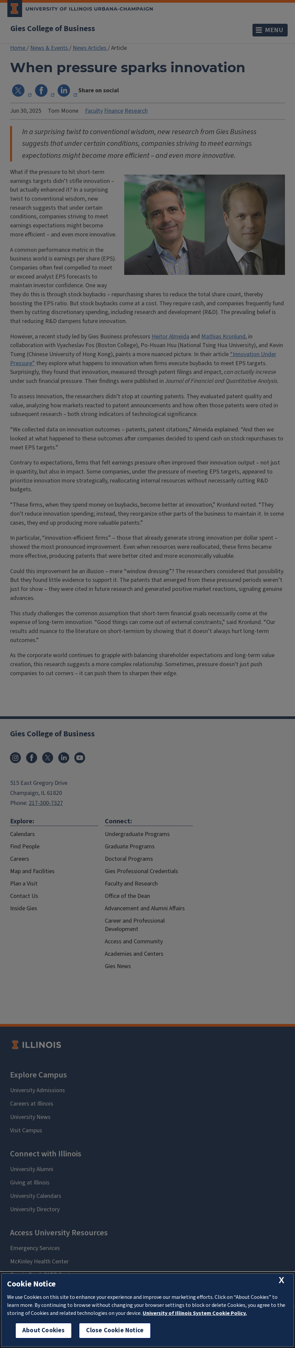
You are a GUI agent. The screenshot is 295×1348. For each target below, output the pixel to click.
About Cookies (43, 1330)
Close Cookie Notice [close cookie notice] (115, 1330)
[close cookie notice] (281, 1280)
